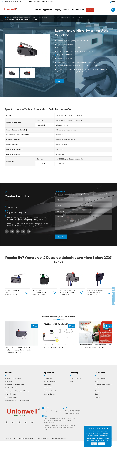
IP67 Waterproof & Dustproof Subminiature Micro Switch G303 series (61, 17)
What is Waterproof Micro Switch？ (95, 354)
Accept (101, 444)
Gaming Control (49, 402)
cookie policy (94, 440)
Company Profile (75, 386)
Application (47, 10)
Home (9, 17)
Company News (100, 386)
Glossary (98, 399)
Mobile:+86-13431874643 (72, 421)
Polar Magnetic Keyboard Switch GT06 (17, 408)
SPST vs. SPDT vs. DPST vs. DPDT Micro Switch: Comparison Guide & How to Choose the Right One (20, 357)
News (82, 10)
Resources (75, 10)
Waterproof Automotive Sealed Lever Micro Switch (39, 292)
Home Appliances (50, 389)
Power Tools (48, 395)
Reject (94, 444)
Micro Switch (9, 389)
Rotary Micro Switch (11, 405)
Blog (96, 389)
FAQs (71, 389)
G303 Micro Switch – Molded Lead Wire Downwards (67, 292)
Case (96, 402)
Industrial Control (50, 399)
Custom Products (10, 402)
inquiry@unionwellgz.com (13, 1)
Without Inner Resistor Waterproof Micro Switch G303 (95, 292)
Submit (60, 237)
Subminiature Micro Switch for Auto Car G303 (21, 19)
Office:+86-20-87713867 (72, 419)
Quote (59, 81)
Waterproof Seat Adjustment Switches (17, 399)
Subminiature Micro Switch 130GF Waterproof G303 (12, 292)
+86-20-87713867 (35, 1)
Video (97, 395)
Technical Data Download (103, 392)
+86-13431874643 (47, 1)
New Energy (48, 392)
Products (38, 10)
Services (66, 10)
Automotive (48, 386)
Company (57, 10)
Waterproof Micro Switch (28, 17)
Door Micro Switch (11, 395)
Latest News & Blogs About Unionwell (58, 319)
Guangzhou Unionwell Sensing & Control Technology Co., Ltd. (33, 446)
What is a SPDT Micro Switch (55, 354)
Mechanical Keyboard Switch (14, 392)
